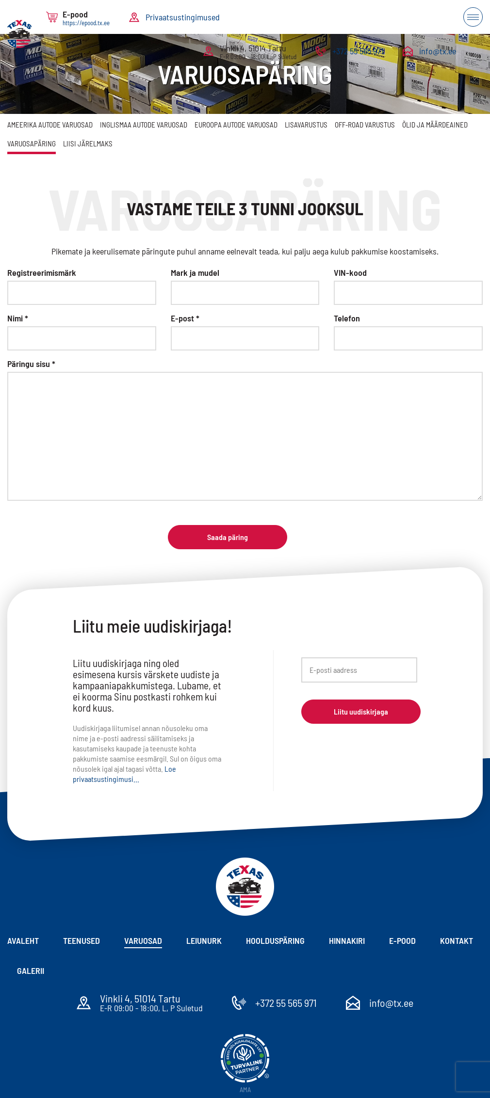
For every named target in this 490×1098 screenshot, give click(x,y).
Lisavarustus (306, 124)
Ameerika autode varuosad (50, 124)
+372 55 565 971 (357, 51)
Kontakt (456, 940)
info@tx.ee (437, 51)
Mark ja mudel (195, 272)
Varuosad (143, 940)
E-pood (402, 940)
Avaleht (23, 940)
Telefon (347, 318)
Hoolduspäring (275, 940)
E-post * (185, 318)
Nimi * (17, 318)
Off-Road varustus (365, 124)
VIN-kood (350, 272)
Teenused (81, 940)
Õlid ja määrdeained (435, 124)
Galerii (30, 970)
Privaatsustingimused (183, 17)
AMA (245, 1089)
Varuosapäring (31, 143)
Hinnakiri (347, 940)
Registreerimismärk (41, 272)
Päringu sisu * (31, 363)
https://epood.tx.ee (86, 23)
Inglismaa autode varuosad (143, 124)
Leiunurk (204, 940)
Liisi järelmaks (88, 143)
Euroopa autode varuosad (236, 124)
